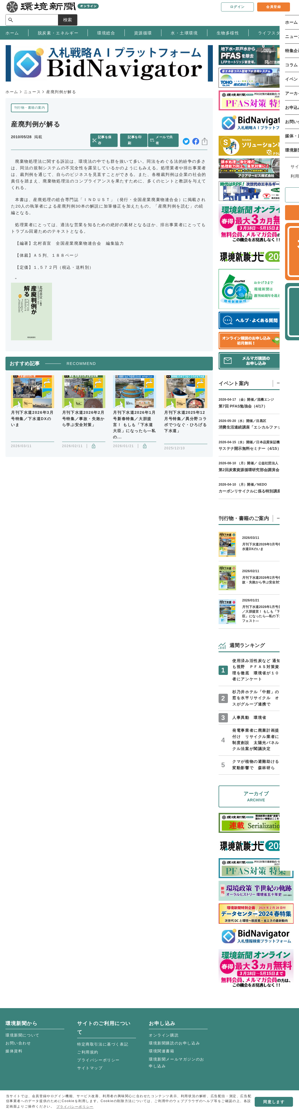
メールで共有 (167, 137)
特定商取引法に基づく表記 (102, 1044)
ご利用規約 (87, 1052)
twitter (186, 137)
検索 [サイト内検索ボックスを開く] (283, 12)
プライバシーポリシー (98, 1060)
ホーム (11, 92)
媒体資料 (13, 1051)
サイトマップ (90, 1068)
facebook (195, 137)
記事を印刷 (136, 137)
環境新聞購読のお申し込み (174, 1043)
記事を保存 (107, 137)
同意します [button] (274, 1102)
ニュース (32, 92)
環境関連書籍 (162, 1051)
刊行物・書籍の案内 (29, 108)
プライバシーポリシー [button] (75, 1107)
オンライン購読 (164, 1035)
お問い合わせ (18, 1043)
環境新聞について (22, 1035)
